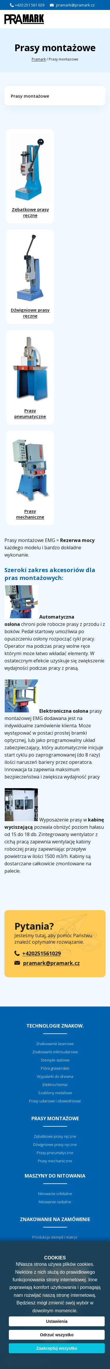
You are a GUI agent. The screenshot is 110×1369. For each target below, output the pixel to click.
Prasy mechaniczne (30, 477)
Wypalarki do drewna (55, 1076)
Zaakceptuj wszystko (56, 1348)
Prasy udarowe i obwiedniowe (55, 1101)
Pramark (39, 59)
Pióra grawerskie (55, 1068)
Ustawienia (56, 1321)
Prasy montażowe (30, 96)
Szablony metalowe (55, 1092)
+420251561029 (41, 953)
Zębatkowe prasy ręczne (30, 175)
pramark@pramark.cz (75, 5)
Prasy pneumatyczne (30, 376)
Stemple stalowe (55, 1060)
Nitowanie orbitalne (55, 1193)
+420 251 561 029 (29, 5)
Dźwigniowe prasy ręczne (30, 276)
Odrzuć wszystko (56, 1334)
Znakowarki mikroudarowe (55, 1051)
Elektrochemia (55, 1084)
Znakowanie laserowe (55, 1043)
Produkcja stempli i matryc (55, 1237)
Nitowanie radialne (55, 1201)
